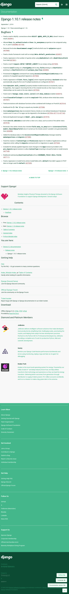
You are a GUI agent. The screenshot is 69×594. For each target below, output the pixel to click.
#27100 (6, 151)
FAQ (2, 264)
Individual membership (8, 462)
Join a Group (5, 448)
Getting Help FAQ (6, 478)
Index (3, 273)
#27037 (6, 100)
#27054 (50, 113)
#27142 (62, 113)
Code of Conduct (6, 429)
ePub (25, 311)
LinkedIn (4, 515)
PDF (21, 311)
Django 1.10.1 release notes (12, 209)
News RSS (4, 519)
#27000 (6, 50)
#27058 (41, 107)
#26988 (15, 44)
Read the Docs (14, 313)
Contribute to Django (8, 452)
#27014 (62, 103)
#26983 (45, 70)
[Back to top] (64, 590)
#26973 (59, 94)
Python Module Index (10, 236)
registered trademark (55, 587)
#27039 (28, 163)
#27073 (46, 117)
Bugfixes (8, 212)
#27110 (56, 113)
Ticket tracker (6, 299)
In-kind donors (7, 566)
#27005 (54, 64)
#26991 (10, 39)
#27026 (36, 90)
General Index (7, 233)
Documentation (9, 11)
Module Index (11, 273)
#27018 (6, 123)
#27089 (28, 137)
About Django (5, 415)
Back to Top (34, 177)
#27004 (35, 76)
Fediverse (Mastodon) (8, 508)
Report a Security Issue (8, 459)
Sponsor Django (6, 535)
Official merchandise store (9, 542)
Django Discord (6, 482)
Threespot (6, 575)
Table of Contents (25, 273)
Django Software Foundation (10, 425)
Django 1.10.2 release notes (11, 171)
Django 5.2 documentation (12, 247)
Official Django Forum (9, 290)
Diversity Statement (7, 432)
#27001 (13, 60)
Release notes (10, 250)
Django (6, 4)
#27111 (6, 157)
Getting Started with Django (10, 418)
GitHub (3, 501)
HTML (17, 311)
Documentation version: (57, 585)
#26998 (9, 131)
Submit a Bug (5, 455)
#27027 (51, 82)
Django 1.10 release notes (58, 171)
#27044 (56, 143)
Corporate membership (8, 538)
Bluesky (3, 512)
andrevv (6, 581)
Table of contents (9, 229)
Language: (61, 580)
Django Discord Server (9, 281)
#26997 (58, 54)
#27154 (21, 44)
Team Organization (7, 422)
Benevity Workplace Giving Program (13, 545)
